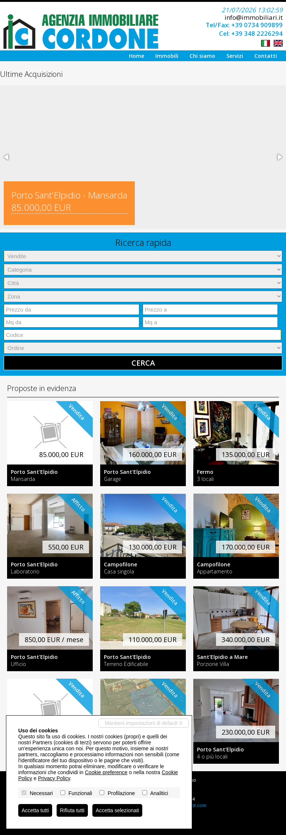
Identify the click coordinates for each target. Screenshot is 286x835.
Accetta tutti (35, 810)
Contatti (265, 55)
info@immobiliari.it (254, 17)
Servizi (234, 55)
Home (136, 55)
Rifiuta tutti (72, 810)
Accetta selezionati (117, 810)
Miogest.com (192, 805)
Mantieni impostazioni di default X (143, 723)
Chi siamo (202, 55)
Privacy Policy (54, 778)
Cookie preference (106, 772)
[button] (7, 157)
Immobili (166, 55)
